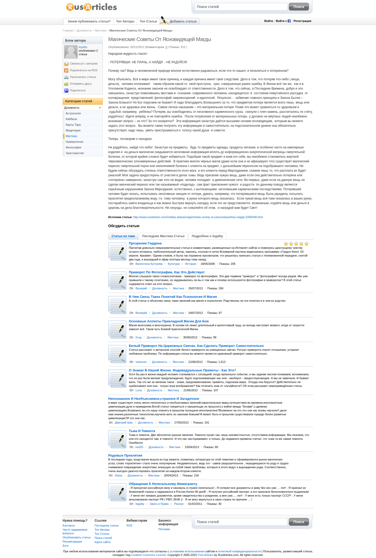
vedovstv (141, 361)
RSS (129, 525)
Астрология (73, 113)
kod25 (139, 447)
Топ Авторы (125, 21)
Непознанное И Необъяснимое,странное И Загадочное (153, 399)
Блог (66, 545)
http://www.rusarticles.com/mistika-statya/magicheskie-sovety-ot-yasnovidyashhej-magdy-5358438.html (198, 217)
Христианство (75, 153)
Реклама (164, 529)
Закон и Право (159, 503)
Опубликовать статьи (76, 537)
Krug (138, 337)
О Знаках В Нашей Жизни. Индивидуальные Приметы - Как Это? (182, 370)
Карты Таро (73, 124)
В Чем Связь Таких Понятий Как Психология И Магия (173, 297)
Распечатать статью (83, 76)
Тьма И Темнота (142, 431)
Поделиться (78, 90)
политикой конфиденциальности (239, 551)
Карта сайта (102, 542)
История (190, 263)
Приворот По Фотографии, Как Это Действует (167, 272)
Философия (73, 147)
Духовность (84, 30)
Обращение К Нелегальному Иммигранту (163, 484)
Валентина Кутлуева (149, 263)
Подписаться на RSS (83, 70)
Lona (139, 390)
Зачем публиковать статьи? (89, 21)
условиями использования (187, 551)
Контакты (69, 525)
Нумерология (74, 141)
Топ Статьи (148, 21)
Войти (268, 20)
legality (140, 503)
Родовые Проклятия (125, 455)
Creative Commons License (148, 554)
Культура (174, 263)
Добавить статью (183, 21)
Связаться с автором (83, 63)
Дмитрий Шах (124, 422)
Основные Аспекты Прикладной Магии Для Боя (169, 321)
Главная (68, 30)
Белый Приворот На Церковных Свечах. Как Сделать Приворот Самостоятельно (196, 346)
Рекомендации (72, 541)
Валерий (141, 288)
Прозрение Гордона (145, 243)
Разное (178, 503)
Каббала (71, 119)
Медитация (73, 130)
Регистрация (302, 20)
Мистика (100, 30)
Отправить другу (81, 83)
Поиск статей (103, 537)
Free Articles (205, 554)
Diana (118, 475)
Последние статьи (107, 525)
